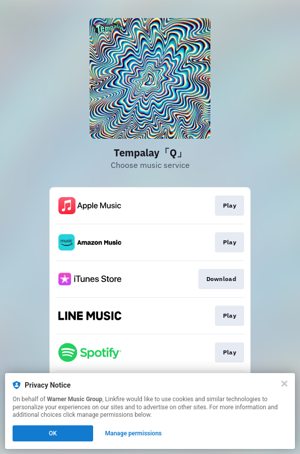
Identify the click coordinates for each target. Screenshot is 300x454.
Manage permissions (133, 433)
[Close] (284, 384)
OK (53, 433)
